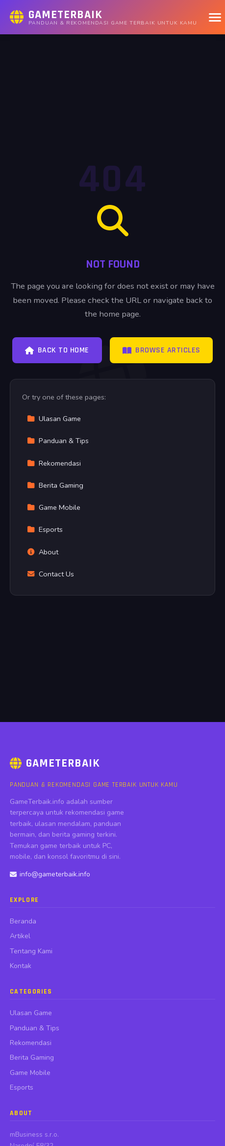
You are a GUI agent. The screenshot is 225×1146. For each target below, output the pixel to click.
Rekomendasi (54, 463)
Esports (45, 529)
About (42, 552)
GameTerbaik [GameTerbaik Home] (55, 763)
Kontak (20, 966)
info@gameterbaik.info (50, 874)
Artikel (20, 936)
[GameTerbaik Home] (103, 17)
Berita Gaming (55, 485)
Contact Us (50, 574)
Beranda (23, 921)
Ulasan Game (54, 419)
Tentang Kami (31, 951)
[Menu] (215, 17)
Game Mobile (53, 507)
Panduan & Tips (58, 441)
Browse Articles (161, 350)
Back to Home (57, 350)
